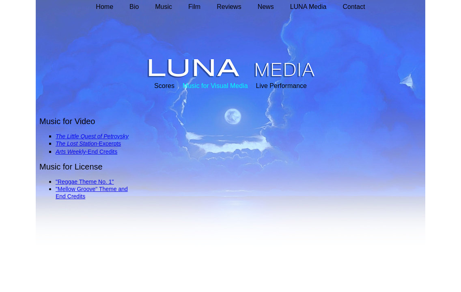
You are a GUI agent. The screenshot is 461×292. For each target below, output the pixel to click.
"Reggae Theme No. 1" (85, 181)
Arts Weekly (71, 151)
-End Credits (101, 151)
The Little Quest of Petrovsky (92, 136)
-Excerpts (109, 143)
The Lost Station (76, 143)
